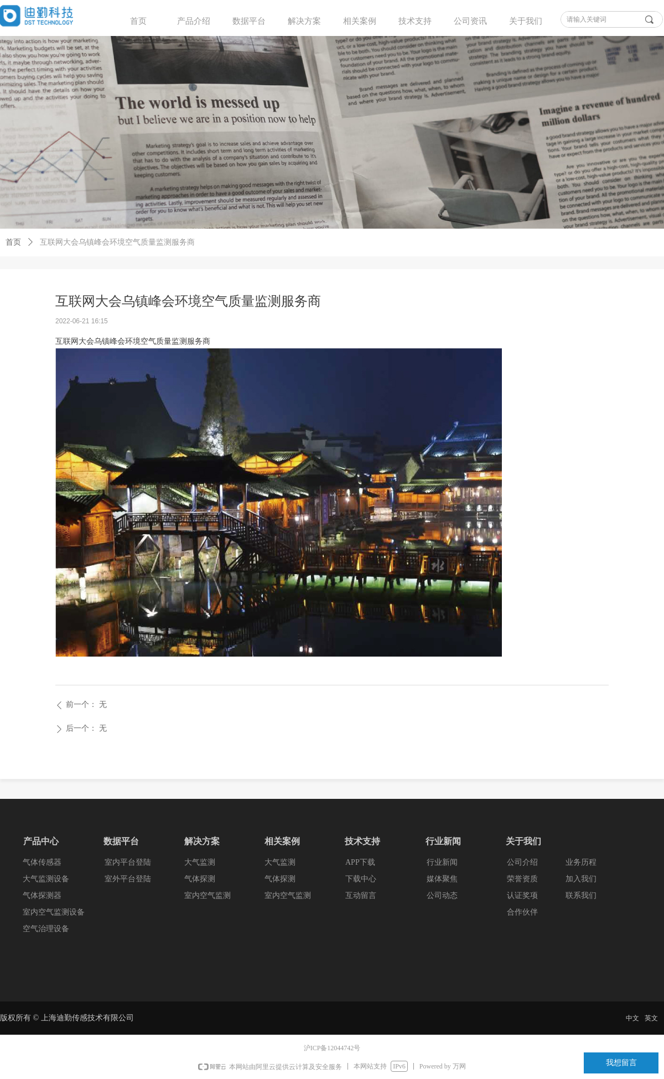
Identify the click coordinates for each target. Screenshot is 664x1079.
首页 (138, 21)
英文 (651, 1018)
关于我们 (525, 21)
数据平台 (249, 21)
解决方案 (304, 21)
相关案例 (359, 21)
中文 (632, 1018)
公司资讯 (470, 21)
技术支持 (415, 21)
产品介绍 (193, 21)
